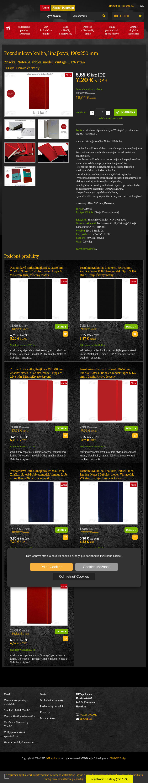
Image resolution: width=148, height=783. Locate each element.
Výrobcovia (53, 16)
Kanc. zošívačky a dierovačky (19, 716)
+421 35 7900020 (88, 714)
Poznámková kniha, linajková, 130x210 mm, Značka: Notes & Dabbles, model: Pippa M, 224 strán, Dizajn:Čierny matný (37, 271)
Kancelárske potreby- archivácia (24, 30)
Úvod (7, 694)
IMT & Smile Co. (95, 230)
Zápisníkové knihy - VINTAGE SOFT (107, 219)
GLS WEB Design (118, 758)
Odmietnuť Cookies (74, 576)
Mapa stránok (47, 718)
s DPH (121, 16)
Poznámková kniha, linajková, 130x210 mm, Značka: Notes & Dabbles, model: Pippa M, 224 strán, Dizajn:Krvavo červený (37, 373)
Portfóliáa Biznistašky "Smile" (88, 30)
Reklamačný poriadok (51, 706)
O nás (43, 694)
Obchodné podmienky (51, 700)
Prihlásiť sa (114, 6)
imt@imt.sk (86, 718)
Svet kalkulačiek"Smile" (46, 30)
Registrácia (128, 6)
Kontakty (45, 712)
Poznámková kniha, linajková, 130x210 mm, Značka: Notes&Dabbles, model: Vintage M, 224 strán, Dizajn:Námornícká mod (107, 474)
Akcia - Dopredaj (63, 7)
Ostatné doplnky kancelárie (19, 742)
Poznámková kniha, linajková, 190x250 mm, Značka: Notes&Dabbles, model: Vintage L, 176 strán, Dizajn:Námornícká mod (39, 474)
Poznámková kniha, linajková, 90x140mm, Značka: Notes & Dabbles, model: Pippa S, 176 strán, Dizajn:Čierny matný (108, 271)
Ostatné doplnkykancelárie (133, 30)
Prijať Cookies (51, 567)
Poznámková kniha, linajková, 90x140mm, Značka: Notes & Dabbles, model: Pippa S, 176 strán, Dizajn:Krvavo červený (108, 373)
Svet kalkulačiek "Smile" (17, 710)
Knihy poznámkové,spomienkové (112, 30)
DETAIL (60, 326)
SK (142, 6)
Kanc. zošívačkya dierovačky (65, 30)
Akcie (45, 7)
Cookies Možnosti (96, 567)
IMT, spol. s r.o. (19, 9)
